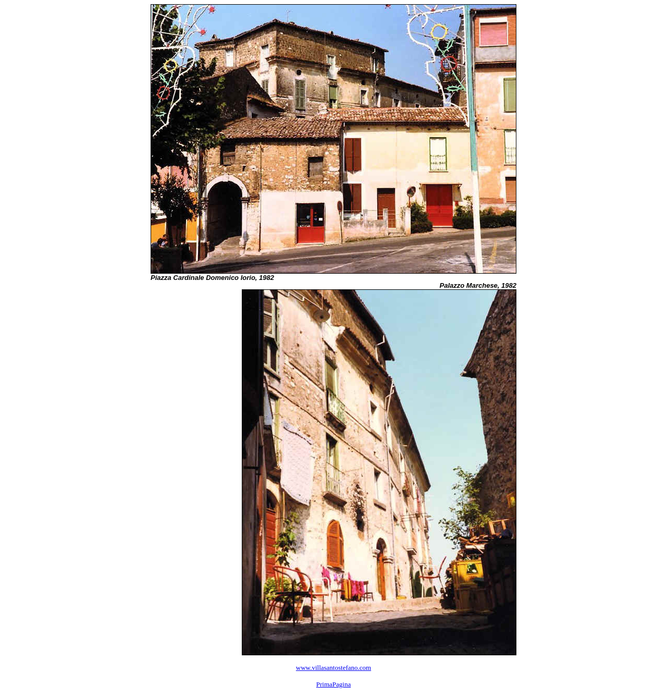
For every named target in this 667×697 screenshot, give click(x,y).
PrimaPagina (333, 684)
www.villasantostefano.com (333, 667)
